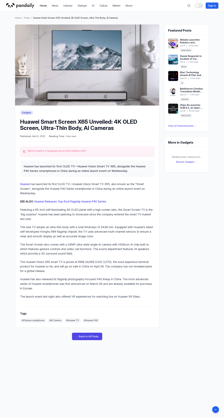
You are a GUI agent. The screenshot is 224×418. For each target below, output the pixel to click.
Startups (82, 5)
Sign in (212, 5)
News (55, 5)
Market (116, 5)
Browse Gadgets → (186, 162)
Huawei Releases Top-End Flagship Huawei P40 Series (70, 201)
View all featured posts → (182, 125)
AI (93, 5)
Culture (103, 5)
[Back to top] (215, 409)
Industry (67, 5)
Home (43, 5)
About (128, 5)
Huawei (25, 184)
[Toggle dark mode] (198, 5)
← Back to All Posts (87, 336)
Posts (27, 17)
